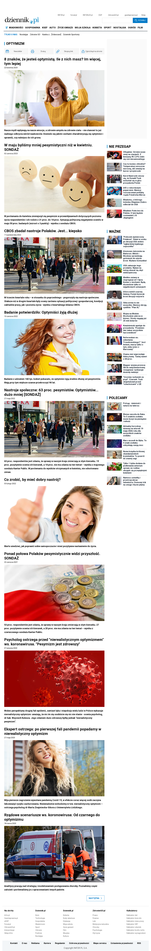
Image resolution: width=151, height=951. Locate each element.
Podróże (38, 933)
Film (64, 930)
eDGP (6, 921)
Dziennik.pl (40, 910)
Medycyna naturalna (101, 924)
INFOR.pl (61, 15)
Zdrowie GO (35, 34)
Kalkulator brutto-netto (136, 930)
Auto (37, 915)
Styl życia (96, 933)
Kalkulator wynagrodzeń (136, 933)
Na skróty (8, 910)
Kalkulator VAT (132, 924)
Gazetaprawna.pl (11, 918)
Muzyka (66, 933)
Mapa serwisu (99, 943)
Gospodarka (40, 921)
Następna (95, 898)
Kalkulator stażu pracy (135, 921)
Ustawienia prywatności (122, 943)
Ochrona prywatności (79, 943)
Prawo (95, 915)
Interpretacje (9, 930)
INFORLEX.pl (88, 15)
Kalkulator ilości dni (134, 918)
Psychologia (97, 930)
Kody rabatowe (69, 918)
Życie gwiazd (68, 927)
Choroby (96, 927)
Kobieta (66, 915)
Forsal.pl (7, 924)
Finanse (96, 918)
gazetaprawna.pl (131, 15)
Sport (37, 927)
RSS (139, 943)
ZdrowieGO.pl (113, 15)
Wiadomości (40, 924)
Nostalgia (24, 34)
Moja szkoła (68, 924)
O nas (24, 943)
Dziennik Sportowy (71, 34)
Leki (94, 921)
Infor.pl (7, 915)
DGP (100, 15)
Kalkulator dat (132, 915)
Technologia (40, 918)
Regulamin (60, 943)
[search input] (117, 20)
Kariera (47, 943)
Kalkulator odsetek (134, 927)
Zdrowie (38, 930)
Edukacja (66, 921)
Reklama (35, 943)
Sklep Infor (8, 933)
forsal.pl (73, 15)
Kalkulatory (132, 910)
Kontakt (14, 943)
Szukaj (140, 20)
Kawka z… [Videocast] (51, 34)
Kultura (66, 936)
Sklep (143, 15)
